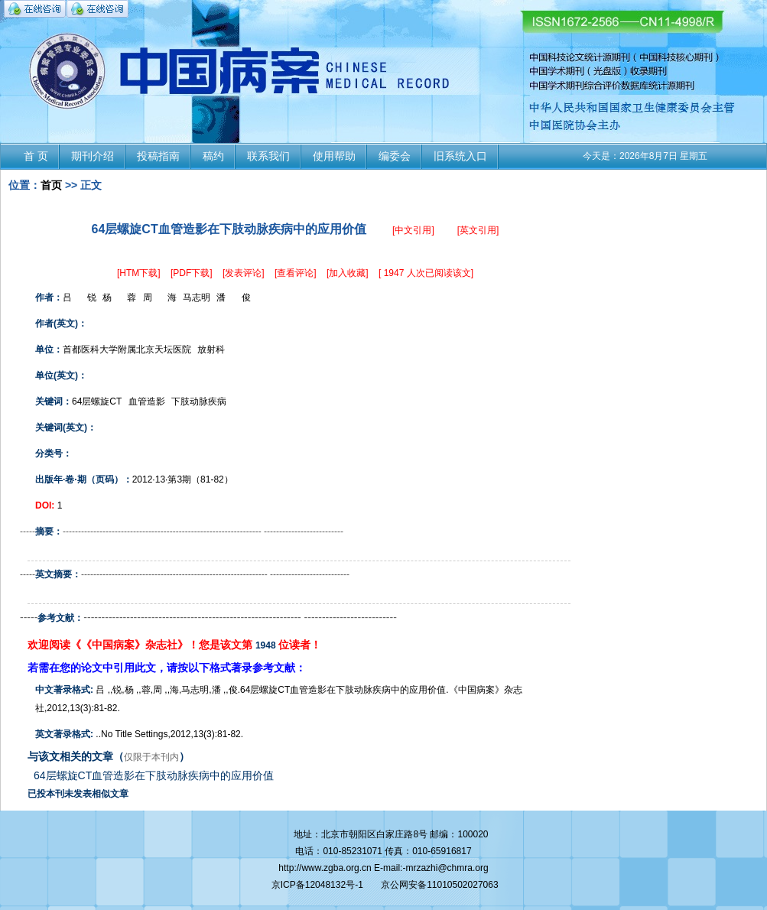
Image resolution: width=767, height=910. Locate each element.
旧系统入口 (460, 156)
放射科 (211, 349)
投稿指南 (158, 156)
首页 (51, 185)
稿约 (213, 156)
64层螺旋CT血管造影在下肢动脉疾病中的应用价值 (154, 775)
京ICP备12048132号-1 (317, 884)
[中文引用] (413, 230)
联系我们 (268, 156)
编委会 (395, 156)
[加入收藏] (348, 273)
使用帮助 (334, 156)
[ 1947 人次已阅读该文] (426, 273)
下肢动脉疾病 (198, 401)
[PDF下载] (192, 273)
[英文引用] (478, 230)
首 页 (36, 156)
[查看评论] (296, 273)
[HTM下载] (139, 273)
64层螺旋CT (97, 401)
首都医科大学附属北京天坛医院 (127, 349)
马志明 (196, 297)
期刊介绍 (92, 156)
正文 (91, 185)
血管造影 (146, 401)
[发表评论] (244, 273)
